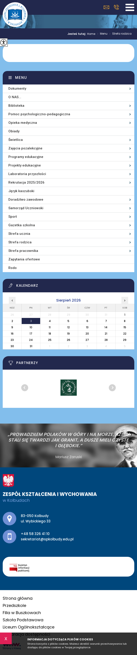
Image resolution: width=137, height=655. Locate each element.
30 (12, 346)
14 (105, 327)
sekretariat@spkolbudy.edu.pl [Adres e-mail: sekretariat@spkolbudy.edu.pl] (47, 539)
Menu (101, 34)
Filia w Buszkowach (22, 612)
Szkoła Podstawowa (23, 620)
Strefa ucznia (19, 234)
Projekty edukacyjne (24, 165)
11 (50, 327)
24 (31, 340)
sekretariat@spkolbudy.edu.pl (106, 7)
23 (12, 340)
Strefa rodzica (119, 34)
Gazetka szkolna (21, 225)
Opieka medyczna (22, 123)
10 (31, 327)
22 (124, 333)
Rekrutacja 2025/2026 (26, 182)
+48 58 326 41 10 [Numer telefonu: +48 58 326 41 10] (35, 533)
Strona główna (18, 598)
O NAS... (14, 97)
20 (87, 333)
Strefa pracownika (23, 251)
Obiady (13, 131)
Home (91, 34)
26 (68, 340)
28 (106, 340)
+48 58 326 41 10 (116, 7)
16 (12, 333)
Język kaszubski (21, 191)
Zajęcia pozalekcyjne (25, 148)
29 (124, 340)
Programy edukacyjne (25, 157)
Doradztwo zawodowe (25, 200)
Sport (12, 217)
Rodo (12, 268)
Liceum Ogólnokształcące (28, 627)
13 (87, 327)
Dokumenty (17, 89)
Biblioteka (16, 106)
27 (87, 340)
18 (50, 333)
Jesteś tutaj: (77, 34)
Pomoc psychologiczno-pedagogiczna (39, 114)
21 (106, 333)
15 (124, 327)
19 (68, 333)
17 (31, 333)
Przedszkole (14, 605)
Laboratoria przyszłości (27, 174)
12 (68, 327)
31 (31, 346)
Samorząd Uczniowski (25, 208)
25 (49, 340)
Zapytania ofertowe (24, 259)
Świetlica (15, 140)
